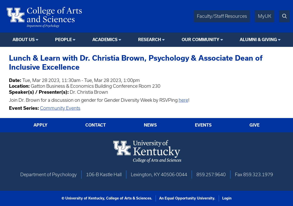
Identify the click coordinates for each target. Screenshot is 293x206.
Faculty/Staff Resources (222, 16)
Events (203, 125)
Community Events (60, 108)
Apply (41, 125)
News (150, 125)
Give (254, 125)
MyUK (264, 16)
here (183, 100)
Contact (95, 125)
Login (226, 198)
